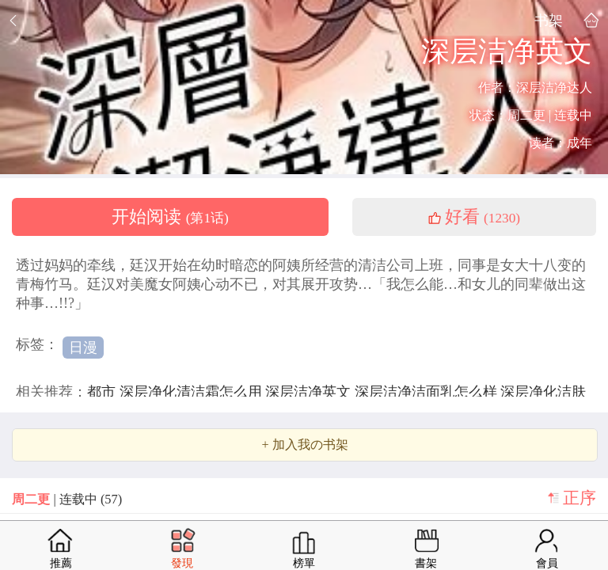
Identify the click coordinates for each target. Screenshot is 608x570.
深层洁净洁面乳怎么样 (428, 392)
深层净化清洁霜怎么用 (193, 392)
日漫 (83, 347)
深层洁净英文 (310, 392)
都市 (103, 392)
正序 (579, 498)
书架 (548, 20)
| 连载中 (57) (67, 499)
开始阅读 (170, 216)
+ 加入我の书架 (304, 445)
